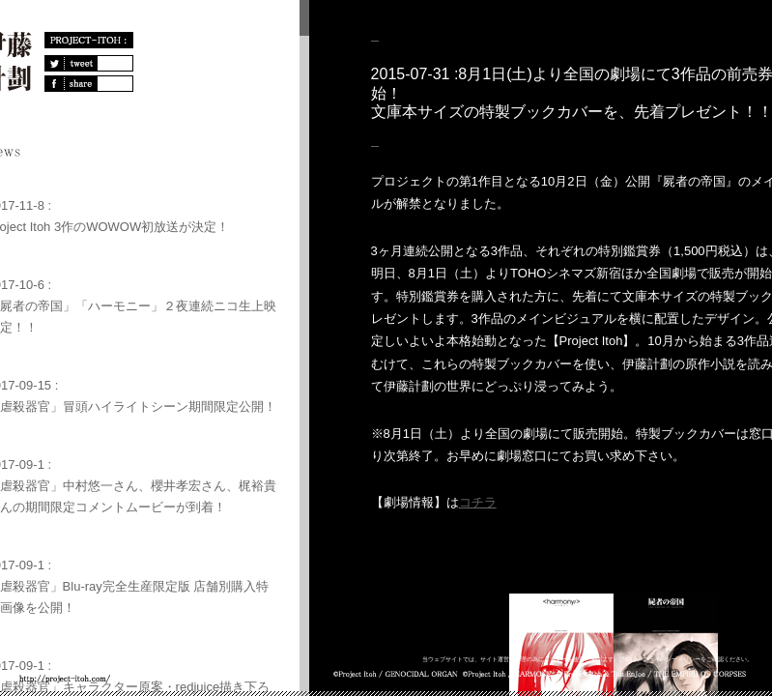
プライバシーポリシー (672, 659)
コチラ (478, 502)
